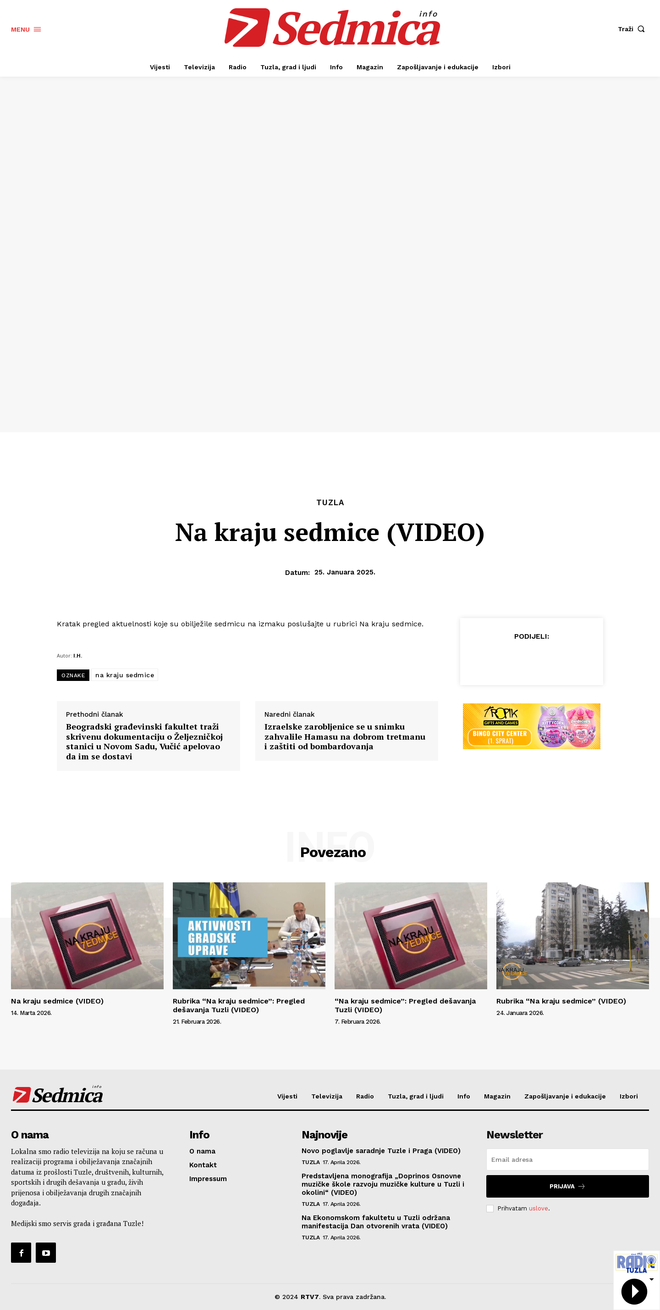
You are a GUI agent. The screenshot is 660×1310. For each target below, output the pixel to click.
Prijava (568, 1186)
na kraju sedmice (124, 675)
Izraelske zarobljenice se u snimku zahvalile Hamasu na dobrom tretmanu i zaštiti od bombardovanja (344, 737)
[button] (633, 29)
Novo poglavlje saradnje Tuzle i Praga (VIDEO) (381, 1151)
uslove (538, 1208)
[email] (567, 1159)
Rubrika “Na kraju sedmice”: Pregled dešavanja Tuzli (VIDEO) (239, 1005)
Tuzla (330, 503)
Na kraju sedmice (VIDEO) (57, 1001)
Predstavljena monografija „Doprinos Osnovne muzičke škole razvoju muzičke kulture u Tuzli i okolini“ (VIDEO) (383, 1184)
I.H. (77, 655)
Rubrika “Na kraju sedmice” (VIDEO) (561, 1001)
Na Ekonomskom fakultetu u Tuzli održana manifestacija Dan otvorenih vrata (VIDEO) (376, 1222)
